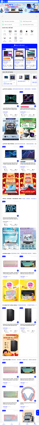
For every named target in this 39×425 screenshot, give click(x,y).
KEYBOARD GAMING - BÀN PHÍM (26, 253)
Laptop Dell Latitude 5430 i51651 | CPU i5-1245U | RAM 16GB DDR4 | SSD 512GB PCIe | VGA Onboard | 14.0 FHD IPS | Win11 (27, 163)
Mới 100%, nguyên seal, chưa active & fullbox (19, 46)
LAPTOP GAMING (7, 89)
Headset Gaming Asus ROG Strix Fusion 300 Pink (28, 403)
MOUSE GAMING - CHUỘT (15, 253)
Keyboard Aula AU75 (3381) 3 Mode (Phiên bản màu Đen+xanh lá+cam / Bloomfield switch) (27, 273)
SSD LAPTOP (19, 359)
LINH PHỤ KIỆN (7, 359)
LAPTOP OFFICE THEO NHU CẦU (20, 143)
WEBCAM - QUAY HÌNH (32, 359)
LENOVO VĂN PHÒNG (30, 143)
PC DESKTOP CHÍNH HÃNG (10, 305)
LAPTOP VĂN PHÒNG (8, 143)
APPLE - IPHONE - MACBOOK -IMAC (12, 198)
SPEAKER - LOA (25, 359)
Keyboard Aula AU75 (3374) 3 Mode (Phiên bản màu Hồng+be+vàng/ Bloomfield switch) (10, 403)
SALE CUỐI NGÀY (19, 45)
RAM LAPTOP (14, 359)
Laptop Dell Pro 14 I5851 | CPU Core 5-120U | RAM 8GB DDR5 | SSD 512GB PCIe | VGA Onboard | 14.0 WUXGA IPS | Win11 (19, 60)
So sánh (5, 63)
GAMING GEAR (6, 253)
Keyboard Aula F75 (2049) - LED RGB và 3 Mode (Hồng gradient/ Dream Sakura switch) (11, 273)
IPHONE (23, 198)
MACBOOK (28, 198)
